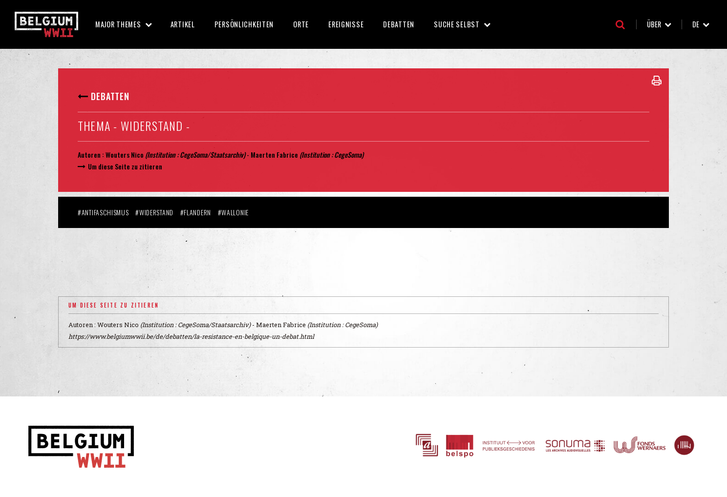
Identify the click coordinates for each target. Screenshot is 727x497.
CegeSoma (348, 154)
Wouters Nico (125, 154)
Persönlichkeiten (244, 24)
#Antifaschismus (103, 212)
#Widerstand (154, 212)
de (695, 24)
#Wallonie (233, 212)
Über (654, 24)
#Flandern (195, 212)
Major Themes (118, 24)
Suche (620, 24)
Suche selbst (457, 24)
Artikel (183, 24)
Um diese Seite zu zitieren (125, 166)
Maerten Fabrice (274, 154)
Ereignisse (346, 24)
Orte (301, 24)
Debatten (398, 24)
